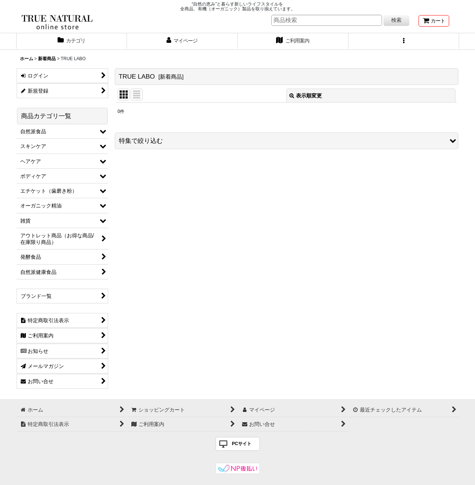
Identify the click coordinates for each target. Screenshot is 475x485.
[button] (403, 41)
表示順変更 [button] (305, 96)
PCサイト (241, 443)
